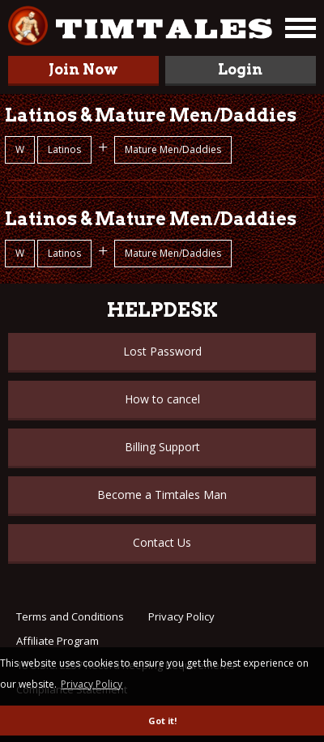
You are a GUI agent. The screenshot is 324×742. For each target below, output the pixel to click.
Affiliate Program (57, 640)
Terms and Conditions (70, 616)
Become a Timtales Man (162, 494)
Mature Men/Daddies (173, 149)
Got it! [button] (162, 720)
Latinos (64, 149)
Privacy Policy (181, 616)
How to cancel (162, 399)
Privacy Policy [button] (91, 684)
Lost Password (162, 351)
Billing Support (162, 446)
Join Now (83, 69)
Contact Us (162, 542)
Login (240, 69)
